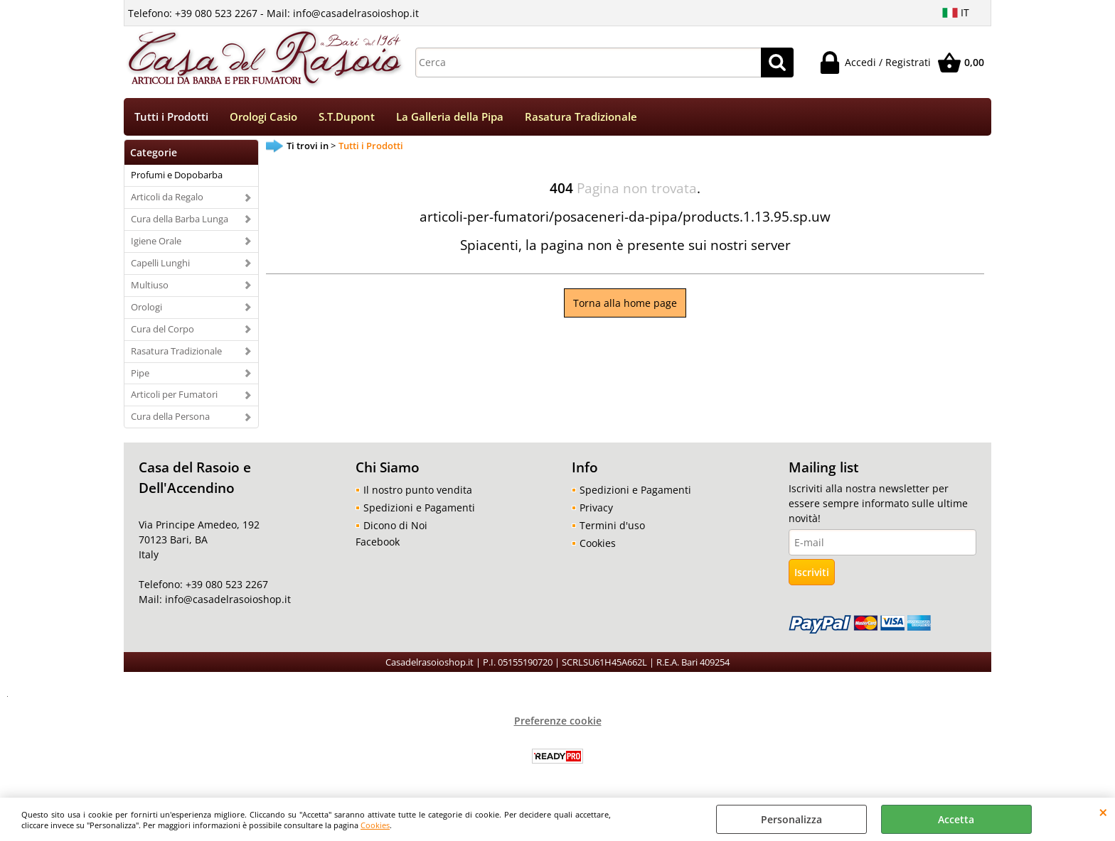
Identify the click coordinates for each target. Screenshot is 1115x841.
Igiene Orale (156, 240)
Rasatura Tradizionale (581, 116)
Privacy (596, 507)
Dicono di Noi (395, 525)
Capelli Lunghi (160, 262)
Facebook (378, 541)
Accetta (956, 819)
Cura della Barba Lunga (179, 218)
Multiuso (150, 284)
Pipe (140, 373)
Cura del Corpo (162, 328)
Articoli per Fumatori (174, 394)
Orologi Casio (263, 116)
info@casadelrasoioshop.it (226, 599)
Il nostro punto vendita (417, 490)
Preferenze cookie (558, 720)
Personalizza (791, 819)
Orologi (146, 306)
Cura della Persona (170, 416)
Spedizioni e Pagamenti (419, 507)
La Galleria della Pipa (449, 116)
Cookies (375, 825)
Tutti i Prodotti (171, 116)
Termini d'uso (612, 525)
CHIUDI (1103, 812)
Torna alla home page (625, 303)
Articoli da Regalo (167, 196)
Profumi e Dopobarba (177, 174)
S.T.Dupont (347, 116)
